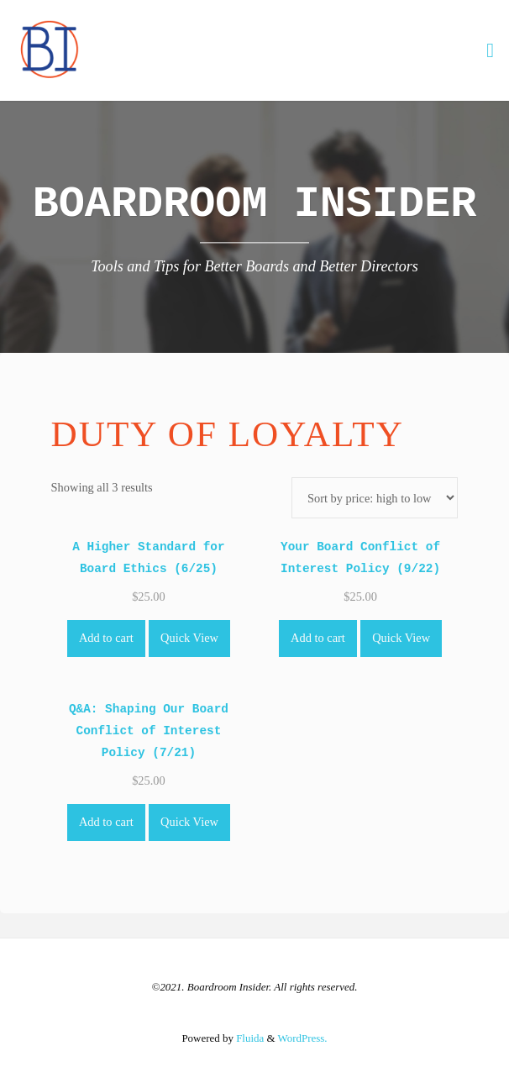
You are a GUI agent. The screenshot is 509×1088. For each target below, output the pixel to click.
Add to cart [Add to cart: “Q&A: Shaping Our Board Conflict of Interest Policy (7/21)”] (106, 821)
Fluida (249, 1038)
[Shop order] (375, 497)
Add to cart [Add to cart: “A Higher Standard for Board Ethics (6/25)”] (106, 637)
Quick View (189, 637)
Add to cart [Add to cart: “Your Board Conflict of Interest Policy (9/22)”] (318, 637)
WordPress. (303, 1038)
